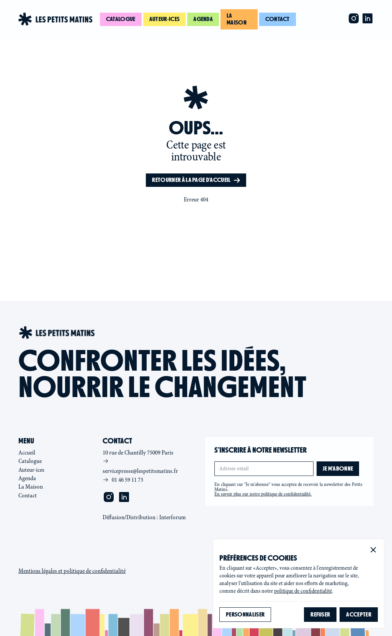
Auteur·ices (164, 19)
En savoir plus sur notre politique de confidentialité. (263, 493)
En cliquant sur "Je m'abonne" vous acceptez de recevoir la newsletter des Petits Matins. (288, 489)
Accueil (26, 452)
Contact (277, 19)
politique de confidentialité (303, 591)
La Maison (30, 486)
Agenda (203, 19)
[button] (373, 550)
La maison (237, 19)
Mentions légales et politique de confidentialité (72, 570)
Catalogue (121, 19)
